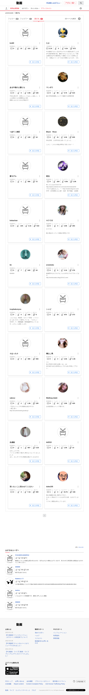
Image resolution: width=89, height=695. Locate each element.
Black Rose (51, 132)
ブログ (34, 690)
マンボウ (49, 87)
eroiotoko (50, 265)
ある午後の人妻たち (17, 87)
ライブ (12, 690)
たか (48, 43)
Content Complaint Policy (34, 684)
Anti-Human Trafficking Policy (55, 684)
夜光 (48, 176)
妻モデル (13, 176)
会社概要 (30, 681)
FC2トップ (9, 681)
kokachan (14, 220)
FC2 (10, 2)
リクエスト (38, 638)
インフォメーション (60, 633)
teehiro (17, 590)
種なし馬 (49, 353)
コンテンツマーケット (22, 690)
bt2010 (49, 442)
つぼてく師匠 (15, 132)
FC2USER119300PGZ (22, 555)
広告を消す (81, 547)
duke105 (49, 487)
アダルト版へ (70, 3)
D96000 (17, 602)
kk (11, 265)
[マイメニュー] (81, 8)
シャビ (48, 309)
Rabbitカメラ (19, 578)
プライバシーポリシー (42, 681)
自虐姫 (12, 442)
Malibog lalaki (51, 398)
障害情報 (56, 638)
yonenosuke (9, 13)
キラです (49, 220)
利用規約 (56, 635)
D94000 (17, 567)
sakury (12, 398)
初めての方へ (39, 633)
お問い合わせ (19, 681)
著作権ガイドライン (59, 681)
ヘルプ (37, 635)
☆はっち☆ (14, 353)
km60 (12, 43)
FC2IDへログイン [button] (54, 3)
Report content (19, 684)
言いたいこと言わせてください (22, 487)
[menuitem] (81, 3)
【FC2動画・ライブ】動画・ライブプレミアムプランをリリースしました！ (17, 654)
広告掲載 (8, 684)
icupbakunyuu (15, 309)
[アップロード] (6, 8)
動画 (6, 690)
